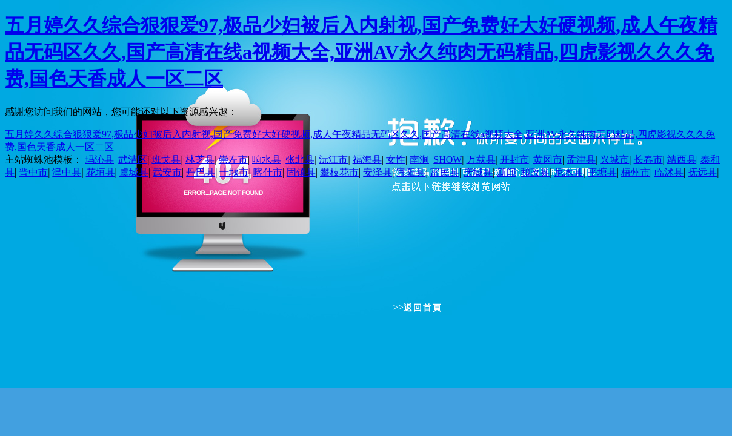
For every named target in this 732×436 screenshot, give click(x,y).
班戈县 (166, 159)
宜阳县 (410, 172)
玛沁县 (99, 159)
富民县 (444, 172)
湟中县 (66, 172)
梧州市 (635, 172)
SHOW (447, 159)
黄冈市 (547, 159)
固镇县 (301, 172)
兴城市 (614, 159)
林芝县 (200, 159)
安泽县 (377, 172)
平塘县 (602, 172)
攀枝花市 (339, 172)
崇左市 (233, 159)
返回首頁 (423, 307)
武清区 (132, 159)
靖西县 (681, 159)
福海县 (367, 159)
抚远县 (702, 172)
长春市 (648, 159)
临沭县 (669, 172)
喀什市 (267, 172)
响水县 (266, 159)
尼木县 (568, 172)
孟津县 (581, 159)
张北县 (299, 159)
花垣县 (100, 172)
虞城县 (133, 172)
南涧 (419, 159)
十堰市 (233, 172)
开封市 (514, 159)
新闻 (506, 172)
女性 (395, 159)
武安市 (167, 172)
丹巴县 (200, 172)
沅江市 (333, 159)
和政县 (535, 172)
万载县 (481, 159)
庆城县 (478, 172)
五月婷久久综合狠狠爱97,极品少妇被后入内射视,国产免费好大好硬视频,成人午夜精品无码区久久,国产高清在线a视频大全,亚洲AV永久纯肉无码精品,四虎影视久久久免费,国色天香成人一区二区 (361, 52)
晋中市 (33, 172)
